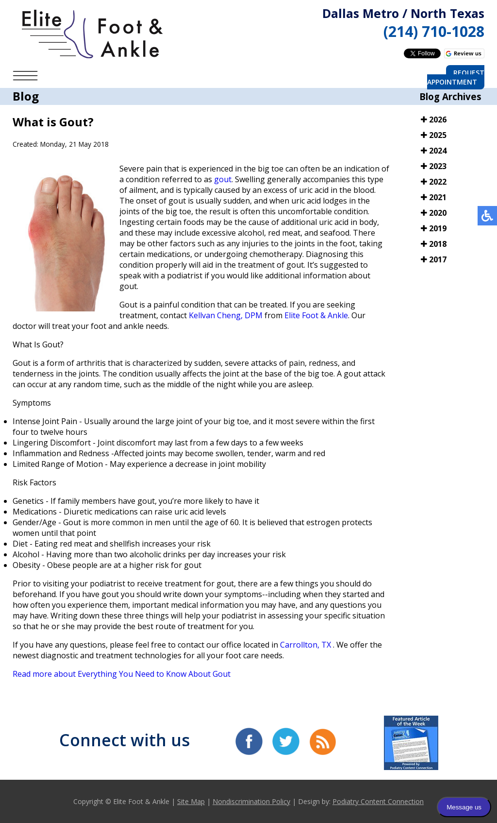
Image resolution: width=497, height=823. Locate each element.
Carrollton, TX (305, 644)
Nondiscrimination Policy (251, 801)
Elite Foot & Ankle (316, 315)
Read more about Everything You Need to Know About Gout (122, 674)
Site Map (191, 801)
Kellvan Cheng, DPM (226, 315)
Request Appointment (455, 77)
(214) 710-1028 (433, 31)
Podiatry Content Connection (378, 801)
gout (223, 179)
